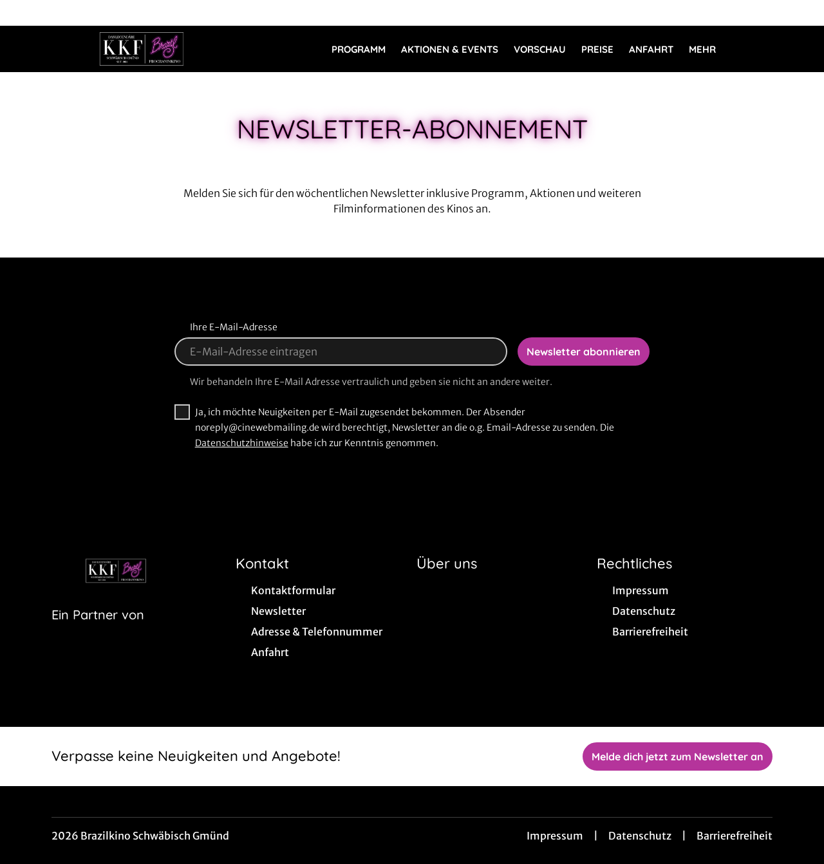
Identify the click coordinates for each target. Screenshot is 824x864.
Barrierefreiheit (734, 835)
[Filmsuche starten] (759, 49)
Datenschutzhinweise (241, 443)
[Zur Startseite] (142, 49)
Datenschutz (639, 835)
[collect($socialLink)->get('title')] (23, 13)
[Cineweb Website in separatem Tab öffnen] (98, 631)
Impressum (555, 835)
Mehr (710, 49)
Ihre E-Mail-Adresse (233, 327)
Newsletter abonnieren (584, 351)
